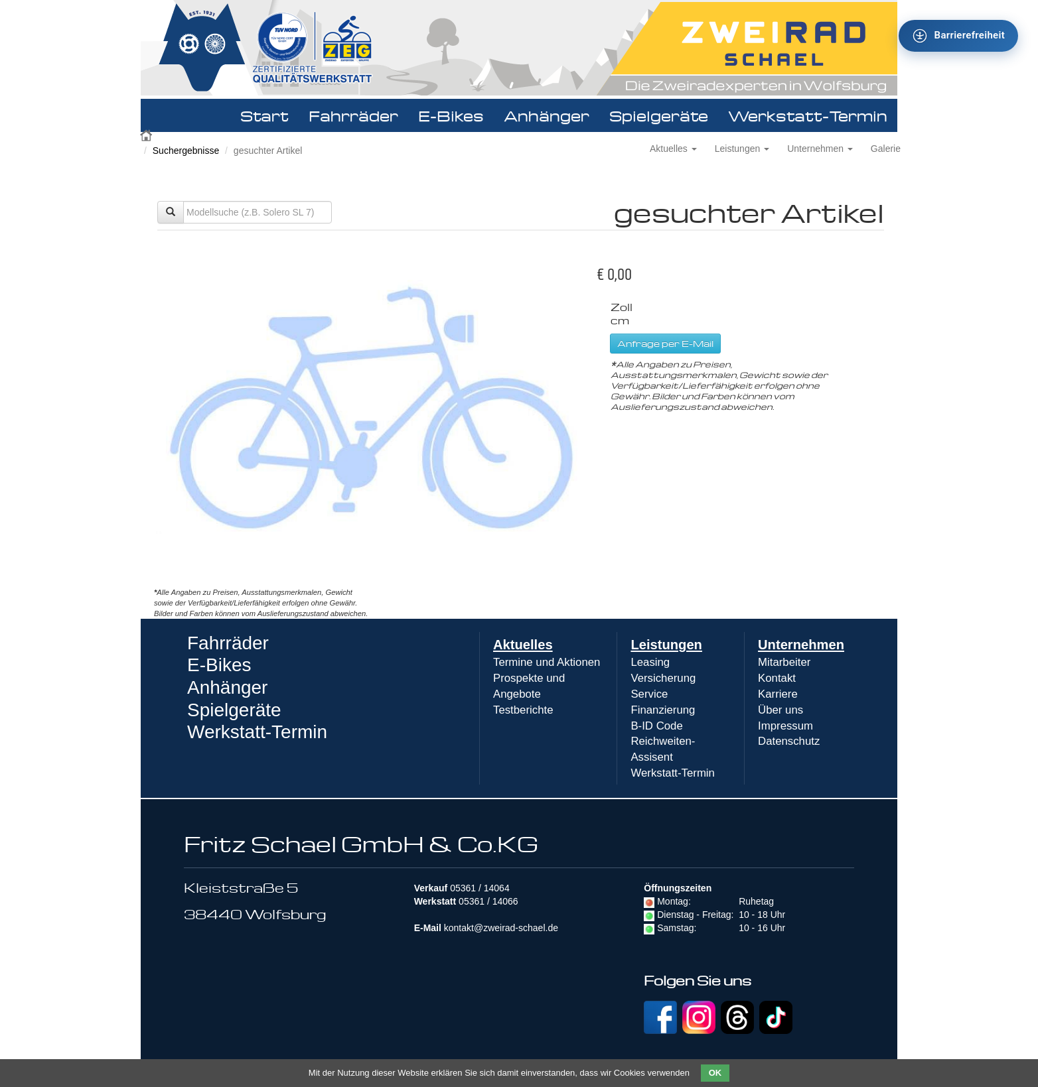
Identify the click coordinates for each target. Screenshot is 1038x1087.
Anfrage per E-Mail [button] (665, 343)
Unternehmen (820, 148)
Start (264, 115)
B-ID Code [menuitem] (656, 726)
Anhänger (546, 115)
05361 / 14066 (488, 901)
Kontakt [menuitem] (777, 678)
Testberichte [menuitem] (523, 710)
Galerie (886, 148)
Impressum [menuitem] (785, 726)
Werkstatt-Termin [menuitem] (672, 773)
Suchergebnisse (186, 150)
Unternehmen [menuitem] (801, 644)
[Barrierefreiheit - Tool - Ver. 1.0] (958, 36)
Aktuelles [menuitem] (523, 644)
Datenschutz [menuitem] (789, 741)
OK (715, 1073)
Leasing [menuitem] (650, 662)
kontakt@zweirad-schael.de (501, 928)
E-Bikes (451, 115)
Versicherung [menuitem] (663, 678)
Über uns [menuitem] (780, 710)
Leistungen (742, 148)
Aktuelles (673, 148)
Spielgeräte (658, 115)
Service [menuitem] (649, 694)
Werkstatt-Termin (807, 115)
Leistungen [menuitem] (666, 644)
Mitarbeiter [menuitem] (784, 662)
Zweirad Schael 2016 (147, 134)
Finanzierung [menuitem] (662, 710)
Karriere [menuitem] (778, 694)
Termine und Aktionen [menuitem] (546, 662)
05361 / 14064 (480, 888)
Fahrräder (353, 115)
